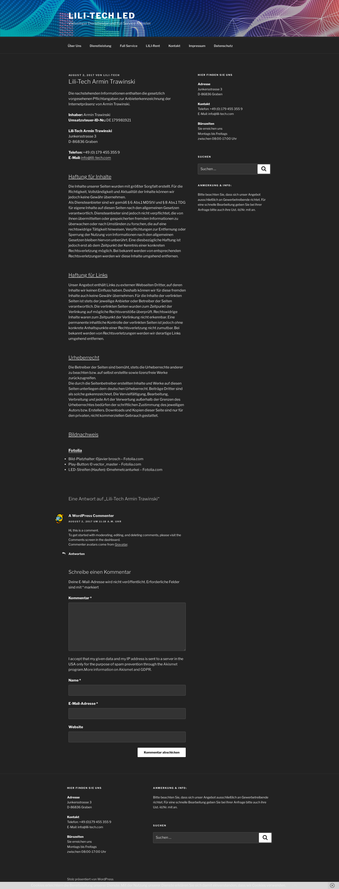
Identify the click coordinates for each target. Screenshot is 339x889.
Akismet (170, 663)
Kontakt (174, 45)
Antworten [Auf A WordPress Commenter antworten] (76, 553)
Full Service (128, 45)
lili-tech (111, 74)
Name (74, 679)
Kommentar (80, 597)
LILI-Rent (153, 45)
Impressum (197, 45)
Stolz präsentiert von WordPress (90, 878)
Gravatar (121, 544)
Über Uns (74, 45)
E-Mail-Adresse (83, 703)
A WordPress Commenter (91, 515)
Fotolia (75, 449)
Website (75, 726)
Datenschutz (223, 45)
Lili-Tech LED (101, 16)
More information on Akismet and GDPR (117, 669)
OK (294, 885)
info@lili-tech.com (96, 157)
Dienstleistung (100, 45)
